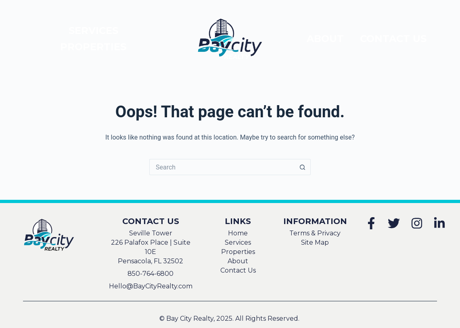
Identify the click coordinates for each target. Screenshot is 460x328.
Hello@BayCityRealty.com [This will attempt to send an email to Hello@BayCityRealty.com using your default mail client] (150, 286)
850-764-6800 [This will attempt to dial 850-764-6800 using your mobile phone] (151, 273)
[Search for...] (222, 167)
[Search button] (303, 167)
